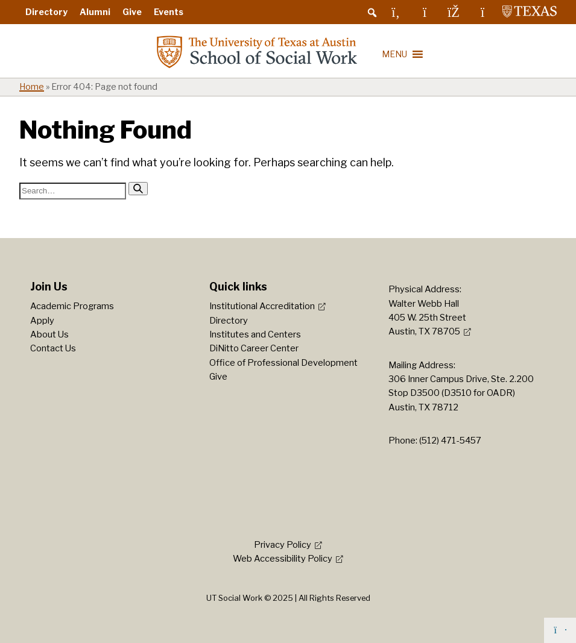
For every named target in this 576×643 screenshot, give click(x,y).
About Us (49, 334)
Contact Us (53, 348)
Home (31, 86)
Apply (42, 320)
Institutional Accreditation (262, 306)
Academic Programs (72, 306)
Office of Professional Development (283, 362)
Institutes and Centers (255, 334)
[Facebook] (453, 12)
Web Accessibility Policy (282, 558)
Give (132, 12)
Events (168, 12)
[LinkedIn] (395, 12)
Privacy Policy (282, 544)
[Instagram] (424, 12)
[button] (372, 13)
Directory (46, 12)
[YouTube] (482, 12)
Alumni (95, 12)
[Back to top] (560, 630)
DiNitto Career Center (254, 348)
